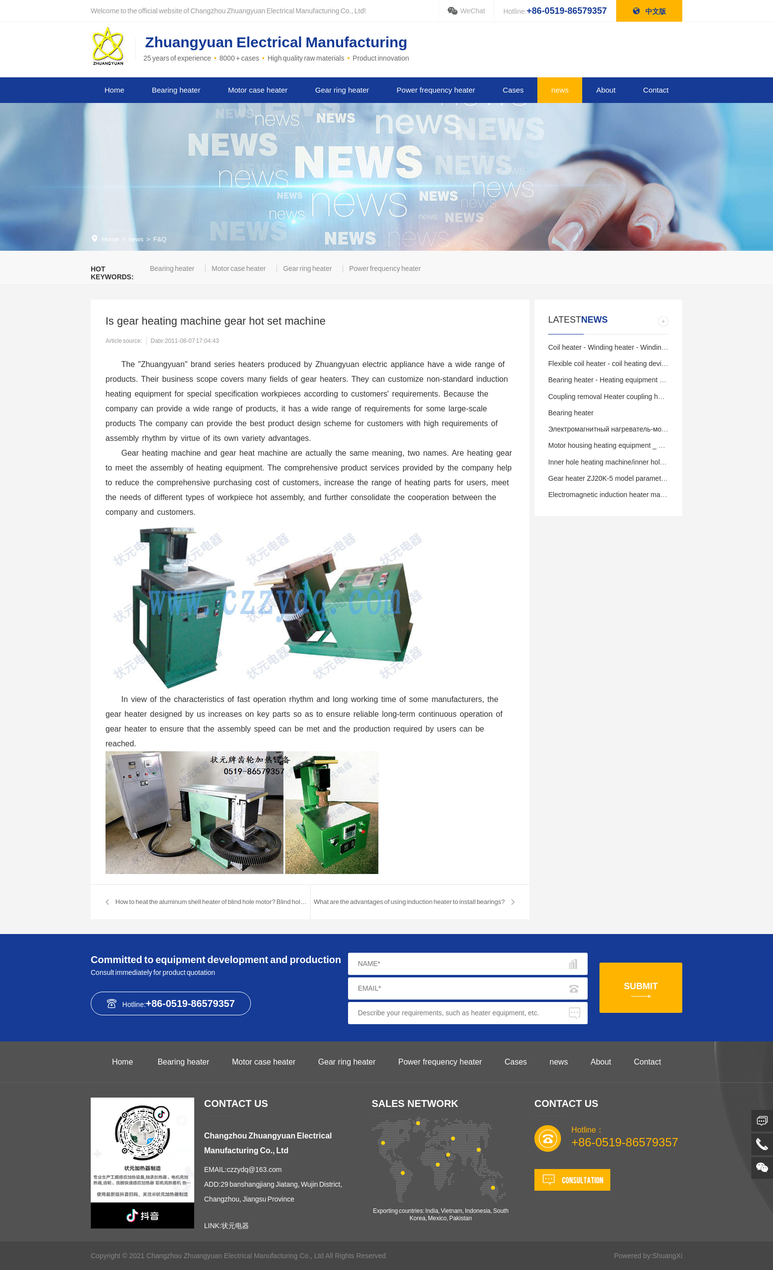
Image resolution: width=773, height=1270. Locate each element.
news (559, 90)
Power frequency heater (436, 90)
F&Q (160, 239)
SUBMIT (641, 986)
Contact (656, 90)
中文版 (649, 11)
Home (114, 90)
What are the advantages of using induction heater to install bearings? (409, 901)
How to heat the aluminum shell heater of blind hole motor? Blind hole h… (212, 901)
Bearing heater (176, 90)
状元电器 (235, 1226)
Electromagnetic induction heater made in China (621, 495)
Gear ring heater (342, 90)
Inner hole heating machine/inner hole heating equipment (635, 462)
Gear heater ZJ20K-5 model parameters (609, 478)
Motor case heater (257, 90)
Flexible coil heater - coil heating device (608, 364)
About (605, 90)
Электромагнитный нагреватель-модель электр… (627, 429)
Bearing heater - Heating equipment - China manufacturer (636, 380)
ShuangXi (667, 1256)
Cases (513, 90)
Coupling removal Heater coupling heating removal (625, 397)
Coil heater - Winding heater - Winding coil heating (625, 347)
